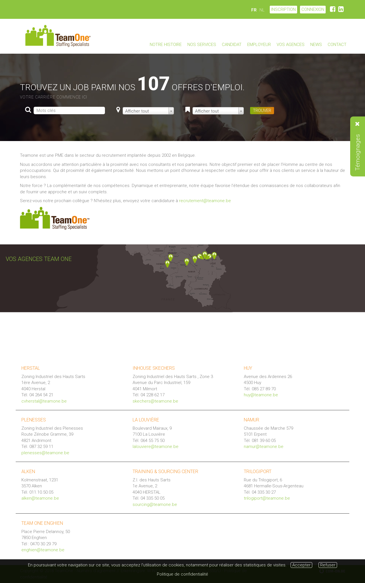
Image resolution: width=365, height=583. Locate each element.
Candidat (232, 44)
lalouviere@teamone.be (156, 446)
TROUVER (262, 110)
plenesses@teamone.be (45, 452)
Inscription (283, 9)
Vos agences (291, 44)
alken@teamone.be (40, 498)
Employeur (259, 44)
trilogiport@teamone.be (267, 498)
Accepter (301, 565)
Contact (337, 44)
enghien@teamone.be (42, 549)
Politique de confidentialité (182, 574)
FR (254, 10)
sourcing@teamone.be (155, 504)
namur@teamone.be (263, 446)
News (316, 44)
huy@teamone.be (261, 394)
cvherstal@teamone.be (44, 401)
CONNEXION (312, 9)
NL (262, 10)
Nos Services (201, 44)
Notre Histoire (166, 44)
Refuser (327, 565)
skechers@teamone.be (155, 401)
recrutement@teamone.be (205, 200)
